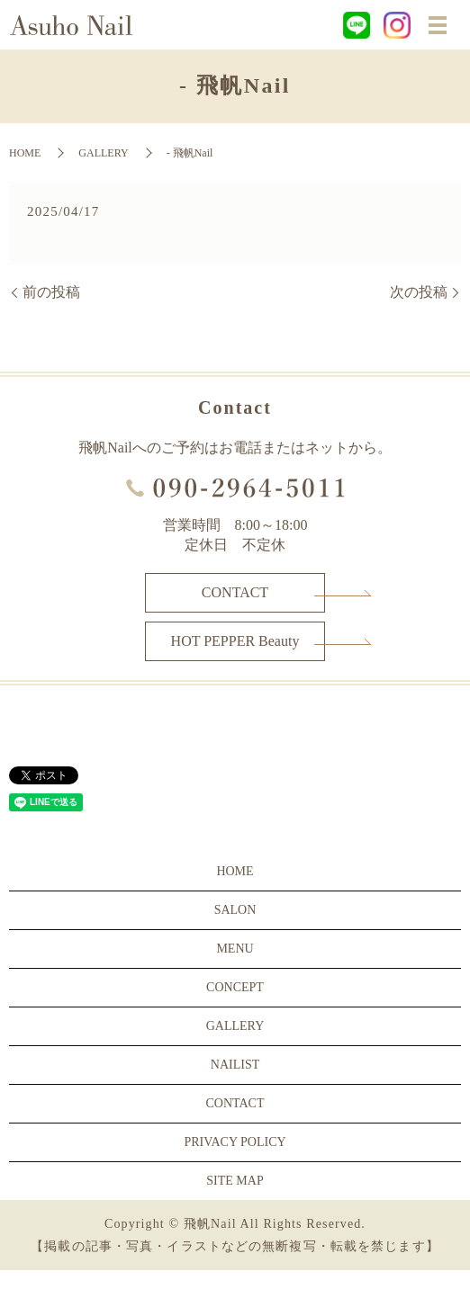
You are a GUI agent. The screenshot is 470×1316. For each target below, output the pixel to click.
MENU (234, 948)
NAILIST (235, 1064)
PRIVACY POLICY (234, 1142)
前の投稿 (51, 292)
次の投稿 (418, 292)
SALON (235, 910)
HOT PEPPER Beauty (235, 641)
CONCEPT (235, 987)
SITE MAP (234, 1180)
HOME (25, 153)
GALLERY (103, 153)
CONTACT (235, 592)
